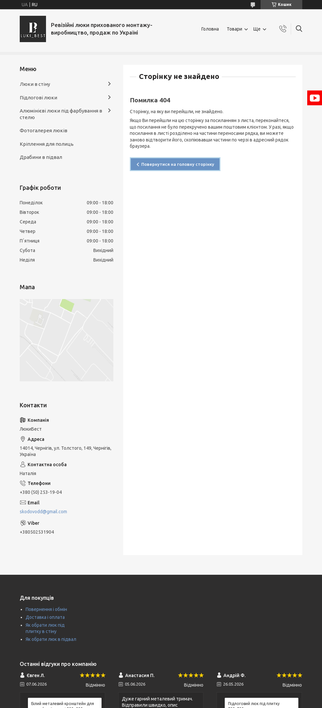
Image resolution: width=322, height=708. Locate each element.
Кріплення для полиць (47, 144)
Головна (210, 29)
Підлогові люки (38, 97)
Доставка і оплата (45, 617)
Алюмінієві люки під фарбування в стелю (61, 114)
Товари (234, 29)
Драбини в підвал (41, 157)
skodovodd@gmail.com (43, 511)
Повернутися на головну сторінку (177, 164)
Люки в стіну (35, 84)
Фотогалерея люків (43, 130)
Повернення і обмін (46, 609)
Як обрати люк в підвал (51, 639)
